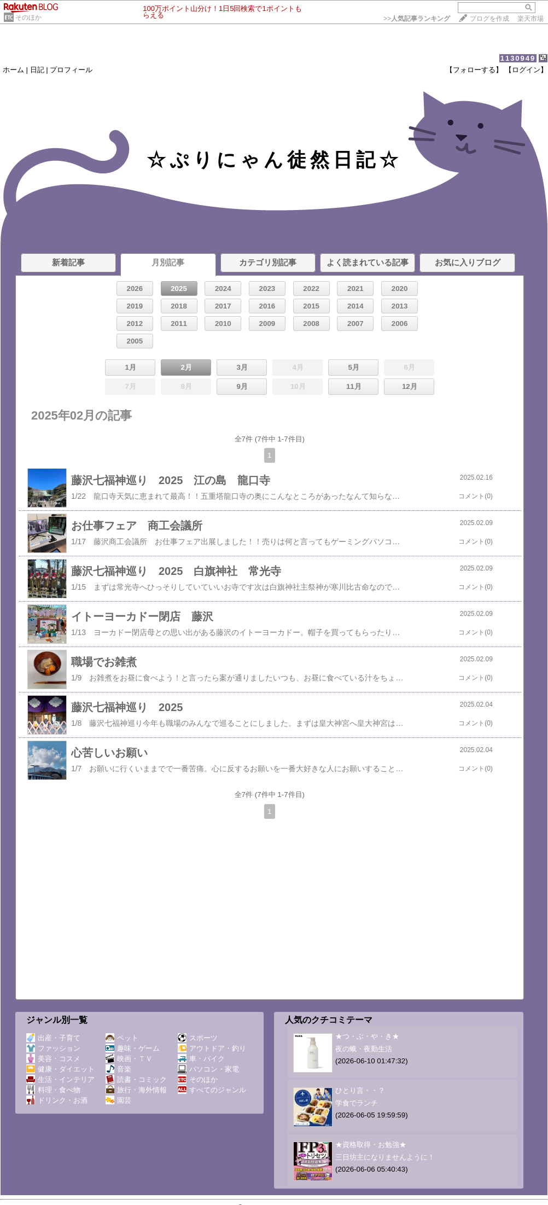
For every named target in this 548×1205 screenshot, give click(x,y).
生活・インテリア (60, 1079)
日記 (37, 70)
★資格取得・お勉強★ (370, 1144)
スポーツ (198, 1038)
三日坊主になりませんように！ (385, 1157)
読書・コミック (136, 1079)
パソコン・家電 (208, 1069)
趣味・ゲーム (133, 1048)
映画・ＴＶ (129, 1059)
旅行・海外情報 (136, 1090)
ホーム (13, 70)
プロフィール (71, 70)
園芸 (118, 1100)
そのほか (28, 17)
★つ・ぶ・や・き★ (367, 1036)
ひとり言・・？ (360, 1090)
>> (416, 18)
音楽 (118, 1069)
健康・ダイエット (60, 1069)
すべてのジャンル (212, 1090)
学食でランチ (356, 1103)
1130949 (518, 58)
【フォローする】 (474, 70)
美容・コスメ (53, 1059)
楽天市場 (530, 18)
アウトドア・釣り (212, 1048)
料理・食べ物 (53, 1090)
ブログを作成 (489, 18)
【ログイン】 (526, 70)
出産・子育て (53, 1038)
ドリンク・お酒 (57, 1100)
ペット (122, 1038)
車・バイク (201, 1059)
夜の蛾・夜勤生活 (363, 1049)
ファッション (53, 1048)
